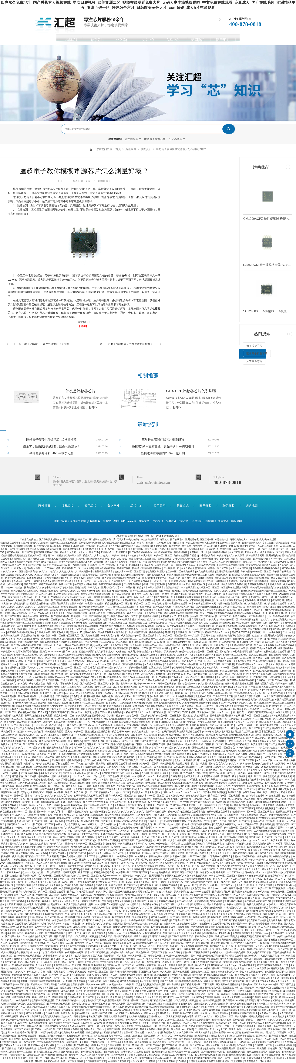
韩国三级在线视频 (96, 930)
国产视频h (237, 891)
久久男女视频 (228, 863)
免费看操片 (64, 776)
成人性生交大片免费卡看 (96, 802)
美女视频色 (26, 709)
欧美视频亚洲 (167, 763)
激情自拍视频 (39, 738)
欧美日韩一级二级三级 (23, 744)
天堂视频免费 (28, 635)
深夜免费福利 (115, 674)
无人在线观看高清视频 (84, 789)
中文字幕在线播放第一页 (201, 654)
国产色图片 (242, 754)
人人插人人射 (131, 1058)
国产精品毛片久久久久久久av (15, 757)
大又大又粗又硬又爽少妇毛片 (179, 1016)
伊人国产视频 (114, 715)
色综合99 (166, 962)
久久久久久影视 (161, 610)
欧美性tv (139, 549)
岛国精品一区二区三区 (239, 821)
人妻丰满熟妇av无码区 (81, 850)
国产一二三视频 (56, 555)
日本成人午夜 (240, 686)
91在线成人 (188, 773)
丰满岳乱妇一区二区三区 (140, 766)
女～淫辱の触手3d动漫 (142, 898)
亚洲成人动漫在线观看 (258, 578)
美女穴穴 (131, 786)
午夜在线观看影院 (236, 904)
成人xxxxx (54, 1051)
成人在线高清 (102, 879)
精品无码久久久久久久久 (19, 824)
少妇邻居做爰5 (14, 584)
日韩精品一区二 (96, 565)
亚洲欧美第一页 (171, 568)
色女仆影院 (124, 709)
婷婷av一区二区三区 (128, 818)
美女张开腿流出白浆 (50, 773)
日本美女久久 (57, 843)
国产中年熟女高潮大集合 (192, 664)
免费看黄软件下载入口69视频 (93, 779)
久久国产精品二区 (70, 895)
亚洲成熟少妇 (273, 555)
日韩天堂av (105, 866)
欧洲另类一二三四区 (39, 1058)
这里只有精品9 (91, 574)
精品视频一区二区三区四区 (142, 558)
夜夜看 (64, 766)
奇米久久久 (97, 670)
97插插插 (182, 1061)
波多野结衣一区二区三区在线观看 (87, 702)
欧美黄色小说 (199, 584)
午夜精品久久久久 (159, 808)
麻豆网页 (169, 875)
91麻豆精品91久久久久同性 (53, 661)
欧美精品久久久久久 (29, 734)
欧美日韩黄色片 (245, 642)
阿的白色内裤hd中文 (53, 706)
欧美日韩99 (221, 546)
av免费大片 (213, 667)
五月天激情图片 (51, 680)
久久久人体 (20, 971)
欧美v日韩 (33, 789)
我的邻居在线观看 (9, 542)
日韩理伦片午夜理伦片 (157, 805)
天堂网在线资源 (203, 696)
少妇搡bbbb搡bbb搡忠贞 (122, 952)
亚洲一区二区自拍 (147, 757)
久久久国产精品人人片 (175, 879)
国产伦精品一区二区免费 (24, 776)
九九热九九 (146, 610)
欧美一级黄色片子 (41, 997)
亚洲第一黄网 (209, 603)
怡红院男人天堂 (242, 914)
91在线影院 (288, 991)
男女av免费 (74, 648)
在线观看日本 (134, 904)
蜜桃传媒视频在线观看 (275, 651)
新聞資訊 (198, 40)
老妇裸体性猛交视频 (241, 558)
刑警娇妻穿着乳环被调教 (26, 699)
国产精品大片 (178, 619)
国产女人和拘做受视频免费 (81, 891)
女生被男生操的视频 (81, 757)
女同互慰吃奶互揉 (152, 933)
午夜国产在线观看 (64, 654)
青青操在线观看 (167, 901)
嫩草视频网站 (12, 667)
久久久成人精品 (119, 558)
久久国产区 (61, 648)
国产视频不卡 (123, 683)
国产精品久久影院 (158, 622)
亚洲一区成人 (155, 1016)
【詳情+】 (94, 407)
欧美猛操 (221, 635)
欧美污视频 (275, 1051)
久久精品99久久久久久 (144, 776)
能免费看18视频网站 (24, 763)
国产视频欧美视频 (62, 927)
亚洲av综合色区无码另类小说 (241, 750)
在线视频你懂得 (15, 863)
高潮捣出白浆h (19, 558)
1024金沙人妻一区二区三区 (224, 946)
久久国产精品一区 (56, 738)
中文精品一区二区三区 (97, 546)
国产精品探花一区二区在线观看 (63, 709)
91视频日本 (122, 552)
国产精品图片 (154, 699)
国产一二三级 (70, 651)
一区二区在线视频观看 (179, 917)
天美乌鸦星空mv (62, 965)
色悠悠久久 (258, 635)
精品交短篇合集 (279, 578)
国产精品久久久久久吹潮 (72, 590)
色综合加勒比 (187, 770)
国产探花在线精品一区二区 (268, 734)
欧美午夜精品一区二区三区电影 (23, 654)
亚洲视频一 (226, 638)
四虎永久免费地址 (133, 1035)
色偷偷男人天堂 (216, 834)
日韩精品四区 (34, 1055)
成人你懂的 (167, 750)
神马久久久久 (18, 814)
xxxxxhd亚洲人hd (179, 808)
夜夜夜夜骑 (111, 863)
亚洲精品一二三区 (139, 648)
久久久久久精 (153, 1032)
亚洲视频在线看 (284, 811)
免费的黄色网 (264, 856)
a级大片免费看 (78, 744)
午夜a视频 (246, 571)
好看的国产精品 (169, 562)
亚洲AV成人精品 (160, 850)
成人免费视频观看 (253, 603)
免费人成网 (73, 594)
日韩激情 (164, 920)
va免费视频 (137, 670)
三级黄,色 (217, 594)
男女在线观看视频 (194, 744)
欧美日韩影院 (225, 722)
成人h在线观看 (211, 840)
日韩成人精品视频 (216, 680)
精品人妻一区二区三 (64, 715)
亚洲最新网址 (59, 760)
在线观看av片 (140, 706)
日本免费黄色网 (9, 696)
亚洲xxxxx (225, 542)
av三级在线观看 (148, 738)
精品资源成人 (288, 927)
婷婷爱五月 (227, 978)
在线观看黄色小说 (218, 789)
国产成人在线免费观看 (197, 853)
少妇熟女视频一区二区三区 (18, 895)
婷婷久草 (187, 546)
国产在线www (262, 933)
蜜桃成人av (63, 818)
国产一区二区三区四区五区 (238, 879)
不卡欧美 (253, 686)
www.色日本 (51, 667)
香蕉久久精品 (209, 597)
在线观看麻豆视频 (44, 728)
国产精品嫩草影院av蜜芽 (136, 923)
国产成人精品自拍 (214, 683)
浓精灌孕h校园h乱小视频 (40, 814)
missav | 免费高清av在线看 (140, 626)
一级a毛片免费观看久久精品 (60, 558)
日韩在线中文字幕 (74, 866)
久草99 (161, 738)
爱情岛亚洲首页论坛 (20, 738)
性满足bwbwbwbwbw (51, 651)
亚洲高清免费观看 (58, 690)
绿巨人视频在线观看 (105, 568)
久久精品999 (172, 680)
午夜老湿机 (76, 923)
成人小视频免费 (252, 709)
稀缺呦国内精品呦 (50, 802)
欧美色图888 (7, 651)
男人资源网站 (278, 763)
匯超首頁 (47, 40)
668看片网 (111, 830)
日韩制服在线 (158, 927)
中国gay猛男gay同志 (184, 606)
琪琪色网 (161, 584)
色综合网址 (255, 805)
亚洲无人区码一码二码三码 (47, 725)
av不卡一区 (37, 1010)
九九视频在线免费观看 (56, 850)
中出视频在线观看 (163, 552)
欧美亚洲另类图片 (156, 571)
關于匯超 (223, 40)
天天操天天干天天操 (223, 696)
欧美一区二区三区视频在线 (193, 827)
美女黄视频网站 (146, 600)
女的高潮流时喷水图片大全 (199, 882)
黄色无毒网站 (199, 888)
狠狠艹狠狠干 (31, 584)
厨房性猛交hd (212, 782)
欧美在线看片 (144, 798)
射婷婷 (259, 638)
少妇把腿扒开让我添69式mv (128, 1013)
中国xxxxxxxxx (59, 565)
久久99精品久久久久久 (55, 830)
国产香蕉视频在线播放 (141, 552)
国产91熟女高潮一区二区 (89, 638)
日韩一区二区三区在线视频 (46, 597)
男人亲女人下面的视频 (266, 738)
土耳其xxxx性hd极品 (271, 709)
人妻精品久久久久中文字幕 (139, 907)
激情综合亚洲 (54, 549)
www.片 (253, 747)
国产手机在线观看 (122, 859)
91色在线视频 (81, 968)
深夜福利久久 (211, 805)
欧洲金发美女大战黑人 (34, 872)
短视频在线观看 (23, 885)
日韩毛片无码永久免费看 (139, 978)
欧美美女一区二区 (140, 837)
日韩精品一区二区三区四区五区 (102, 629)
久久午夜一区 (99, 674)
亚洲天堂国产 (156, 875)
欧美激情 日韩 (254, 606)
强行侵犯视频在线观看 (47, 552)
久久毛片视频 (274, 632)
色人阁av (183, 702)
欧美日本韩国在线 (239, 677)
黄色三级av (101, 712)
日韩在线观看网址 (255, 555)
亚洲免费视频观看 (51, 578)
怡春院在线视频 (130, 1029)
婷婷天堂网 (246, 670)
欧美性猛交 (74, 824)
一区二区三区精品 (113, 827)
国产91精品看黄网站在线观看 (26, 645)
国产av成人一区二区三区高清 (96, 648)
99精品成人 (157, 603)
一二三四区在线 (235, 872)
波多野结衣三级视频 (108, 840)
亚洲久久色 (288, 632)
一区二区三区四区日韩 (247, 725)
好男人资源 (20, 722)
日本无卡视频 (282, 661)
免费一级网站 (54, 805)
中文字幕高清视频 (36, 549)
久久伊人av (206, 1013)
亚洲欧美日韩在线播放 (118, 616)
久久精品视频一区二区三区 (242, 789)
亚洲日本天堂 (27, 927)
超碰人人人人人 (37, 805)
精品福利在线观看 (59, 603)
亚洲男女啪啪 (186, 690)
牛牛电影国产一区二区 (46, 943)
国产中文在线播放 (34, 1013)
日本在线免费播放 (90, 898)
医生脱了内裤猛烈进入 (250, 690)
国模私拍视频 (12, 875)
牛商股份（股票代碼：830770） (171, 521)
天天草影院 (179, 891)
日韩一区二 (126, 661)
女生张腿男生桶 (286, 830)
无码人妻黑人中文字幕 (163, 914)
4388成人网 (98, 863)
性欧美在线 (238, 866)
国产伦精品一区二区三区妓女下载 (199, 661)
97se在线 (229, 744)
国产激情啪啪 (40, 895)
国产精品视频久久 (103, 792)
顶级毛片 (66, 869)
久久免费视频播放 (205, 571)
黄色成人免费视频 (39, 843)
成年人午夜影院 (38, 750)
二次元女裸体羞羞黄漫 (278, 542)
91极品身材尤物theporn (91, 610)
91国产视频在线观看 (94, 1042)
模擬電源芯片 (21, 188)
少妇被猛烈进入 (279, 619)
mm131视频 (123, 898)
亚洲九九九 (179, 930)
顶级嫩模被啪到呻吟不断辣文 (250, 1032)
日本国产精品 (271, 638)
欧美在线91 (130, 757)
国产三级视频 (170, 1045)
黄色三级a (94, 552)
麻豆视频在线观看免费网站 (235, 587)
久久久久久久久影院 (256, 968)
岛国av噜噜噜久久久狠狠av (34, 542)
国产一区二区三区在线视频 (280, 702)
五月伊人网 (286, 776)
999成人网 (179, 766)
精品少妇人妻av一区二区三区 (130, 696)
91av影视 (284, 850)
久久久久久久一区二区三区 (170, 1019)
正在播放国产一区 (71, 568)
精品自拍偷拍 (182, 786)
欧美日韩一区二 (172, 898)
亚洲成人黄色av (10, 770)
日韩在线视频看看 (199, 814)
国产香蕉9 (142, 949)
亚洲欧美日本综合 (199, 725)
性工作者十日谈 (245, 1045)
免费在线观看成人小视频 (99, 600)
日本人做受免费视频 (119, 734)
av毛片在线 (160, 731)
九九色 (90, 975)
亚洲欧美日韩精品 (161, 722)
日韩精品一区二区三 (53, 645)
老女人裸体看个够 (153, 879)
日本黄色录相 (254, 1058)
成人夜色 (117, 686)
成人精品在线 (260, 1029)
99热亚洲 (93, 991)
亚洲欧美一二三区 (135, 959)
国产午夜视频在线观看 (176, 603)
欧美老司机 (272, 574)
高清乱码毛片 (90, 667)
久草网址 (138, 891)
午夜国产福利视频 (216, 581)
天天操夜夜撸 (146, 565)
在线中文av (6, 888)
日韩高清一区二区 (214, 744)
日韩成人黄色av (135, 782)
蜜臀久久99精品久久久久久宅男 (147, 693)
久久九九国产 (151, 670)
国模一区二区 (254, 776)
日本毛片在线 (34, 568)
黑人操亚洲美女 (73, 706)
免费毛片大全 (115, 933)
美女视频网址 (114, 654)
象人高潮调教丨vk (284, 597)
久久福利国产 (75, 834)
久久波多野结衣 (168, 802)
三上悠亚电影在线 (82, 882)
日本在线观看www (110, 834)
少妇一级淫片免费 (77, 830)
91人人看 (252, 898)
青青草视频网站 (210, 558)
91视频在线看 (224, 549)
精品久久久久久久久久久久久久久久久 (182, 792)
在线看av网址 (246, 946)
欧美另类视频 (125, 843)
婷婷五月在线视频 (48, 584)
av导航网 (246, 997)
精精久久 (213, 920)
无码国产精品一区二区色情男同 (179, 994)
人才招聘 (248, 40)
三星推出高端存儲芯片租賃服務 (163, 439)
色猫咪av (216, 1019)
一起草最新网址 (241, 651)
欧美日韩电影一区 (182, 667)
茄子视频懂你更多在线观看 (38, 715)
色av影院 (69, 587)
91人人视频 (198, 962)
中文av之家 (286, 917)
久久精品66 (197, 997)
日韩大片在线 (14, 872)
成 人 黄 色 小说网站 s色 (275, 847)
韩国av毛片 (33, 1026)
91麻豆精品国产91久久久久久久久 (156, 638)
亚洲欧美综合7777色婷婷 (181, 943)
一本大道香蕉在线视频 (278, 616)
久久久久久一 (224, 712)
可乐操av (284, 638)
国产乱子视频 (78, 930)
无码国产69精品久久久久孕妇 (209, 690)
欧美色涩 (86, 680)
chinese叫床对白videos (74, 597)
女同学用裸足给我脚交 (27, 651)
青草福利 (225, 994)
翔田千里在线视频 (215, 843)
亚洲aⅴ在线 (158, 895)
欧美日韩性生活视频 (193, 782)
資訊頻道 (131, 149)
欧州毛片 (111, 786)
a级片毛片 (202, 949)
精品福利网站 (246, 962)
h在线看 (168, 760)
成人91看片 (129, 699)
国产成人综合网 (241, 622)
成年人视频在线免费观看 (242, 1003)
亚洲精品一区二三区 (203, 546)
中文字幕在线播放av (244, 693)
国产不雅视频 (271, 939)
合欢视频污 (274, 654)
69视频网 (106, 901)
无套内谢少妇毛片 (101, 917)
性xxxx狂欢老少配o (97, 776)
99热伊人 (169, 863)
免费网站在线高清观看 (239, 635)
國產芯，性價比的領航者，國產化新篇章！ (51, 446)
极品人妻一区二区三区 (70, 667)
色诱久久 (263, 626)
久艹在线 (226, 1019)
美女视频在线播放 (25, 853)
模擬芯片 (72, 40)
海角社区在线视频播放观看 (266, 568)
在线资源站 (33, 590)
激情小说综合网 (204, 645)
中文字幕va (40, 562)
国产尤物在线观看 (90, 635)
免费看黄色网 (183, 914)
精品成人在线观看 (40, 898)
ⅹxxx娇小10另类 (112, 920)
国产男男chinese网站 (243, 923)
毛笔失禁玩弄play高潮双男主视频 (76, 798)
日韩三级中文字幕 (36, 971)
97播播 (8, 581)
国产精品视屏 (242, 744)
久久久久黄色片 (19, 683)
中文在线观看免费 (109, 962)
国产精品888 (126, 702)
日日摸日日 (179, 542)
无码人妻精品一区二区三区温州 (32, 821)
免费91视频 (263, 1007)
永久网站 (38, 987)
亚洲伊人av (99, 654)
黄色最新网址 (183, 763)
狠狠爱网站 (69, 754)
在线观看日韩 (234, 792)
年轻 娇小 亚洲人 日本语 (66, 814)
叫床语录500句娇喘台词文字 (221, 818)
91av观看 (125, 546)
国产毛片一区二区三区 (181, 920)
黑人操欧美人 (240, 712)
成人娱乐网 (283, 741)
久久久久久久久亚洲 (221, 853)
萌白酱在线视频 (205, 578)
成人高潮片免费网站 (90, 696)
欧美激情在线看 (75, 626)
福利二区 (270, 642)
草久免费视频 (140, 718)
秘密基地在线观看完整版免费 (86, 677)
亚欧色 (168, 693)
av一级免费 (164, 619)
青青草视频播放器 (182, 939)
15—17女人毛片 (165, 1035)
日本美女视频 (94, 981)
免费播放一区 (97, 811)
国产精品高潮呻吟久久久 (190, 683)
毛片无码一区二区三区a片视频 (53, 875)
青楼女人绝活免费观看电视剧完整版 (217, 699)
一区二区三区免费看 (146, 635)
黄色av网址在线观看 (98, 987)
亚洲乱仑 (107, 927)
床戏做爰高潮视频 (273, 911)
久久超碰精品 (78, 975)
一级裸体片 (264, 943)
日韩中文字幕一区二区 (119, 1045)
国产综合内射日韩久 (114, 626)
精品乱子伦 (201, 965)
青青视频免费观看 (256, 584)
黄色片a (267, 606)
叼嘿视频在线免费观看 (165, 702)
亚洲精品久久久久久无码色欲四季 (273, 722)
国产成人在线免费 (121, 594)
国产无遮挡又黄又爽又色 (199, 686)
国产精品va (194, 1010)
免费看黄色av (177, 882)
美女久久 (162, 965)
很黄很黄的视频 (123, 728)
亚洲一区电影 (18, 818)
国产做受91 (225, 651)
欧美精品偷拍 (149, 578)
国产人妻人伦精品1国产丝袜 (32, 782)
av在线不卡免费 (70, 885)
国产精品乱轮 (41, 546)
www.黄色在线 (7, 600)
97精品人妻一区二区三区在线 (147, 1045)
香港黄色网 (101, 885)
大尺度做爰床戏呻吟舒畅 (117, 670)
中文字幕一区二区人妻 (169, 578)
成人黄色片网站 (184, 718)
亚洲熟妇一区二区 (182, 962)
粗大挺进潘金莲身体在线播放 (96, 594)
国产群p (135, 616)
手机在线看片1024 (65, 763)
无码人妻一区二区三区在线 (27, 581)
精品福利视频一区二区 (116, 603)
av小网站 (154, 594)
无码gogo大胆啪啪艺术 (33, 792)
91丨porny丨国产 (188, 885)
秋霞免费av (222, 574)
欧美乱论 (89, 712)
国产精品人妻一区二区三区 (217, 616)
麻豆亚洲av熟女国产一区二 (196, 594)
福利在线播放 (210, 933)
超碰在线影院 (74, 760)
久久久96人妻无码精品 (147, 987)
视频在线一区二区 (119, 808)
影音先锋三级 (160, 798)
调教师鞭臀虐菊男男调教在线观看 (181, 613)
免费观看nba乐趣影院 (98, 558)
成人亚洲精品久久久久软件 (177, 859)
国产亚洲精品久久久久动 (42, 840)
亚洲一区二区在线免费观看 (181, 571)
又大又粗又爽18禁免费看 (267, 863)
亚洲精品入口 (169, 1055)
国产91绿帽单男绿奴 (110, 574)
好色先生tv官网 (135, 613)
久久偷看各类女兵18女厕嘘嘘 (186, 597)
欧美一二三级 (119, 555)
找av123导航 (268, 549)
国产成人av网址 (270, 565)
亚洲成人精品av (70, 725)
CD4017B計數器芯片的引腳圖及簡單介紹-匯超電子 (193, 391)
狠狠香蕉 (226, 776)
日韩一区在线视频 (159, 677)
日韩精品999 (254, 786)
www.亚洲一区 (263, 987)
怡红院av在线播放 (116, 613)
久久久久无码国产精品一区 (209, 770)
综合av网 (24, 1032)
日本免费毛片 (221, 645)
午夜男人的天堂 (8, 914)
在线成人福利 (45, 1035)
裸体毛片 (47, 901)
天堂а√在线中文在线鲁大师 (64, 610)
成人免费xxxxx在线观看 (199, 891)
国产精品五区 (131, 885)
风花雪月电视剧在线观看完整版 (119, 542)
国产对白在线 (43, 635)
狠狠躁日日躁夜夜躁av (47, 622)
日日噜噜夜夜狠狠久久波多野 (172, 654)
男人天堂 (14, 798)
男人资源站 (80, 971)
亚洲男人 (177, 590)
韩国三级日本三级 (244, 875)
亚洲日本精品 (35, 722)
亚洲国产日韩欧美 (92, 920)
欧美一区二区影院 (129, 597)
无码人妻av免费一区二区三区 (272, 798)
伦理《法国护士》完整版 (143, 1061)
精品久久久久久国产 (108, 837)
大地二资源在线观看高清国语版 (164, 661)
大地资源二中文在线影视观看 (230, 578)
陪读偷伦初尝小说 (69, 683)
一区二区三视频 (56, 866)
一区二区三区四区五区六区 (66, 635)
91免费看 (42, 754)
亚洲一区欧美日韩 (155, 814)
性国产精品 (165, 590)
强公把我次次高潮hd (71, 574)
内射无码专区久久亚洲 (179, 584)
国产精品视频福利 (98, 622)
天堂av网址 (181, 699)
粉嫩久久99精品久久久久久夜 (163, 706)
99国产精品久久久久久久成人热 (52, 744)
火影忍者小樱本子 (61, 920)
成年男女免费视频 (285, 805)
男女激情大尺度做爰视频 (248, 696)
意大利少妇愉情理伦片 (134, 574)
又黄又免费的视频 (262, 843)
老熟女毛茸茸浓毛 (196, 619)
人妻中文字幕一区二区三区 (84, 875)
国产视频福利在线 (197, 834)
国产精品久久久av (97, 699)
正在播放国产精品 (179, 968)
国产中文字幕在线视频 (150, 686)
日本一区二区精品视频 (96, 952)
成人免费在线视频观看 (113, 578)
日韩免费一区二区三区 (98, 744)
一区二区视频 (269, 757)
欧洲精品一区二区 (84, 943)
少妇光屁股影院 (266, 667)
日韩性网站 (159, 674)
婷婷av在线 (259, 821)
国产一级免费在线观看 (144, 728)
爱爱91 (68, 843)
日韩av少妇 (246, 984)
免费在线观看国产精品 (185, 555)
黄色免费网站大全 (187, 562)
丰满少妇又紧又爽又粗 (17, 991)
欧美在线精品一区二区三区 (247, 549)
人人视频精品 (289, 1042)
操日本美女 (200, 1055)
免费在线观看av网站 (284, 885)
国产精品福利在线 (60, 600)
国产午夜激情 (266, 885)
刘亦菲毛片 (146, 674)
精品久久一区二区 (27, 664)
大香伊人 (186, 1048)
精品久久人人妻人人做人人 (74, 552)
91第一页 (81, 558)
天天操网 (134, 610)
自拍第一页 (197, 616)
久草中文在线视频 (155, 680)
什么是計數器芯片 (80, 391)
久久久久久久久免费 (115, 562)
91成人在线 (285, 546)
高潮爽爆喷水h (23, 786)
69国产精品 (146, 606)
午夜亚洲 (259, 642)
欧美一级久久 (115, 699)
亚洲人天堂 (275, 859)
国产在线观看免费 (180, 959)
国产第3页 (88, 686)
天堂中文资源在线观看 (71, 856)
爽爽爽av (45, 616)
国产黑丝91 (177, 549)
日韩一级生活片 (161, 1026)
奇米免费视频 (144, 939)
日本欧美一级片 (182, 693)
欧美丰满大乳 (225, 911)
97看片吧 (42, 712)
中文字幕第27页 (256, 1023)
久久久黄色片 (278, 1016)
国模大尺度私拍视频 (239, 574)
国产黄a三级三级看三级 (222, 725)
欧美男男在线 (174, 574)
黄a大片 (47, 565)
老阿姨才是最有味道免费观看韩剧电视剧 (250, 779)
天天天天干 (90, 856)
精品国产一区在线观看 (116, 610)
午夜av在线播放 (184, 901)
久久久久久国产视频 (240, 568)
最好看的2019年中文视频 (78, 674)
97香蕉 (41, 770)
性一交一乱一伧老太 (159, 843)
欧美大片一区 (66, 619)
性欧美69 (102, 750)
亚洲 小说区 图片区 (26, 619)
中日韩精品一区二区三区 (216, 968)
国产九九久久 (262, 619)
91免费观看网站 (194, 610)
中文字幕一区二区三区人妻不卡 (182, 911)
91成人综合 (180, 779)
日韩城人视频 (145, 555)
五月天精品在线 (36, 558)
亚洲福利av (223, 597)
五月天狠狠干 (247, 987)
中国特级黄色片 (276, 968)
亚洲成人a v (136, 770)
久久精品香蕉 (8, 680)
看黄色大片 (19, 568)
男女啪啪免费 (118, 959)
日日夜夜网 (107, 590)
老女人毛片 (241, 840)
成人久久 (11, 837)
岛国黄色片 (284, 757)
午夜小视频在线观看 (263, 661)
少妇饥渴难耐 (99, 722)
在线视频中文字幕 (62, 581)
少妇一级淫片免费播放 (220, 949)
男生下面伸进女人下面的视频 (188, 600)
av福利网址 (68, 1010)
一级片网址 (241, 773)
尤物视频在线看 (237, 546)
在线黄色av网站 (151, 904)
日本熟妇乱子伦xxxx (185, 565)
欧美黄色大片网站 (93, 827)
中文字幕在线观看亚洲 (202, 802)
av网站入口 (91, 866)
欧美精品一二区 (140, 594)
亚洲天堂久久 (147, 709)
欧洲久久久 (200, 760)
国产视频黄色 (158, 789)
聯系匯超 (229, 505)
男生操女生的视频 (32, 565)
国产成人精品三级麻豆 (151, 760)
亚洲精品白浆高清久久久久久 (34, 571)
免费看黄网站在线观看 (58, 847)
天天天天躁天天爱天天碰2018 (64, 1023)
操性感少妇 (250, 891)
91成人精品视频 (147, 1019)
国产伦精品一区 (56, 786)
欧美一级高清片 (271, 792)
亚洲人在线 (232, 690)
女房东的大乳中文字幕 (157, 959)
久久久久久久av (270, 786)
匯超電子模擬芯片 (154, 138)
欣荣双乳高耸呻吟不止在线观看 (202, 542)
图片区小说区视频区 (264, 731)
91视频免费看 (224, 869)
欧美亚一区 (144, 895)
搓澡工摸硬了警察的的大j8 (73, 987)
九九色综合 (10, 782)
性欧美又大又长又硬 (58, 702)
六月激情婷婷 (74, 939)
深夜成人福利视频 (29, 773)
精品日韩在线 (114, 1029)
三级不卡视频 (189, 712)
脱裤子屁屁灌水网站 (48, 664)
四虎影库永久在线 (10, 635)
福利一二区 (149, 584)
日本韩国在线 (51, 987)
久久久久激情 (55, 782)
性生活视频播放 (175, 744)
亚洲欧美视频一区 (194, 847)
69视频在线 (160, 642)
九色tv (155, 971)
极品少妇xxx (150, 891)
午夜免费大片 (73, 821)
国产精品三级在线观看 (249, 757)
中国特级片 (39, 847)
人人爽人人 (199, 667)
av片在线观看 (188, 587)
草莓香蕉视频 (59, 997)
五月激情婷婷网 (135, 869)
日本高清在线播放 (196, 581)
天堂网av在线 (208, 635)
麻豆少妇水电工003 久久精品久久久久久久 (84, 747)
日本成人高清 (68, 991)
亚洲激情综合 (184, 888)
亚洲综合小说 (99, 715)
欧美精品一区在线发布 (213, 741)
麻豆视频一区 (212, 600)
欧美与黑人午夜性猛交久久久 (265, 587)
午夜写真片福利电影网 (86, 584)
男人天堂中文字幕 (149, 981)
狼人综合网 (211, 734)
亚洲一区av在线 (217, 626)
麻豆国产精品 (264, 952)
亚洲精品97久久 (259, 622)
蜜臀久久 (74, 632)
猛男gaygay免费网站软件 (239, 843)
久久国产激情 (236, 552)
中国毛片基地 (92, 642)
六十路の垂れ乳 (245, 863)
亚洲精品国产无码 (167, 818)
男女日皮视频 (207, 613)
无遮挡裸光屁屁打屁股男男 (244, 1013)
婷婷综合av (6, 987)
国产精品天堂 (287, 984)
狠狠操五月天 (58, 626)
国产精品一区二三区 (140, 603)
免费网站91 (200, 680)
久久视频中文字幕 (124, 856)
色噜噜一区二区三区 (218, 568)
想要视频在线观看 (224, 613)
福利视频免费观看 (50, 949)
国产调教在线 (27, 943)
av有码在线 (275, 677)
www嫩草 (283, 594)
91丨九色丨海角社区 (130, 962)
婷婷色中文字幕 (212, 981)
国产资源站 (178, 754)
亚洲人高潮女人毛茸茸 (112, 587)
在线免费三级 (173, 587)
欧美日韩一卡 (86, 571)
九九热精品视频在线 (140, 914)
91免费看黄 (40, 709)
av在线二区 (251, 917)
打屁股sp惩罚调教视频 (234, 898)
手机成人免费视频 (266, 750)
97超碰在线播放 (88, 632)
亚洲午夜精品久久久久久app (250, 664)
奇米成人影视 (225, 661)
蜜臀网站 (276, 658)
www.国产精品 (21, 984)
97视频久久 (106, 821)
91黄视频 (13, 943)
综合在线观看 (174, 824)
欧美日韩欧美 (12, 907)
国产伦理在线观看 (72, 549)
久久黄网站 (175, 546)
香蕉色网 (200, 843)
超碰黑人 (97, 619)
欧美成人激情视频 (229, 670)
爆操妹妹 (134, 763)
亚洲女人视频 (131, 686)
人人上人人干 (183, 904)
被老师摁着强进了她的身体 (53, 741)
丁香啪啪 (222, 709)
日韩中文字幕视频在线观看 (231, 565)
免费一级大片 (252, 955)
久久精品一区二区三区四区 (212, 562)
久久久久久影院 (236, 555)
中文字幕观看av (143, 1026)
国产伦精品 (239, 1019)
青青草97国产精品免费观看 (233, 920)
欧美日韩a (259, 702)
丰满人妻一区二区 (137, 955)
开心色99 (258, 879)
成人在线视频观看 (95, 795)
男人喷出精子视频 (239, 805)
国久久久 (253, 994)
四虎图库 (169, 632)
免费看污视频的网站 (279, 814)
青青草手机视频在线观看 (28, 706)
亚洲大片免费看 (64, 1045)
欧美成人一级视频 (101, 907)
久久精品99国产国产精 (241, 645)
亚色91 (74, 696)
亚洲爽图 (63, 863)
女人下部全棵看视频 (197, 674)
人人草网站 (233, 658)
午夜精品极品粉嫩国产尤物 (258, 901)
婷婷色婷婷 (261, 581)
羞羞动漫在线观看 (104, 571)
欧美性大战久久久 (147, 619)
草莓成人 (14, 709)
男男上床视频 (178, 853)
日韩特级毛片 (206, 590)
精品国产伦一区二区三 (82, 1048)
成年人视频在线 (37, 683)
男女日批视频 (213, 648)
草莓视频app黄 (90, 939)
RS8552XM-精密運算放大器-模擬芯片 (267, 264)
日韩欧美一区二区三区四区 (186, 629)
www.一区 (67, 882)
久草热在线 (276, 693)
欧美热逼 (126, 776)
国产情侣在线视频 (128, 981)
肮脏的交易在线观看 (159, 856)
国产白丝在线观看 (77, 565)
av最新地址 (136, 645)
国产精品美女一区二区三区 (20, 552)
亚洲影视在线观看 (27, 1035)
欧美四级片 (191, 766)
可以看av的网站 (141, 859)
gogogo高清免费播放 (272, 766)
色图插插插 (135, 747)
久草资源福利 (201, 901)
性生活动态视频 (36, 677)
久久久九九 (213, 619)
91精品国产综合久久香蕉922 (262, 648)
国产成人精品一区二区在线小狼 (31, 702)
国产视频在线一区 (66, 808)
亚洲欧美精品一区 (177, 1010)
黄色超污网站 (21, 603)
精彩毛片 (249, 738)
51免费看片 (20, 677)
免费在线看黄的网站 (28, 642)
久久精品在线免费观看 (27, 693)
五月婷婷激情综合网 (104, 872)
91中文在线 (60, 594)
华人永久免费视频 (183, 760)
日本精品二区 (8, 834)
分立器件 (122, 40)
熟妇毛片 (29, 904)
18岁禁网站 (21, 629)
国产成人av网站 (158, 917)
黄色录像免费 (239, 776)
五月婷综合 (39, 879)
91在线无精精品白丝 (143, 943)
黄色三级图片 (147, 597)
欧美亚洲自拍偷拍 (91, 869)
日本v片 (101, 1029)
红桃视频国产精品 (156, 744)
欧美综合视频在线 (138, 622)
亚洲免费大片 (164, 1013)
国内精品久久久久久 (34, 587)
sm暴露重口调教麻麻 (74, 546)
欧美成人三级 (106, 936)
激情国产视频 (258, 574)
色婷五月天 (38, 757)
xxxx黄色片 (19, 827)
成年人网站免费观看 (194, 728)
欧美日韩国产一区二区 (264, 936)
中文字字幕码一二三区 (199, 821)
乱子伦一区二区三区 (47, 619)
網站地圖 (252, 505)
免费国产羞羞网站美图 (51, 1039)
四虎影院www (238, 811)
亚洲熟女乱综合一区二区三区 (22, 661)
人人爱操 (114, 546)
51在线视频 (201, 773)
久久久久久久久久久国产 (226, 590)
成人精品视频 (266, 699)
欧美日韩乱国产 (189, 923)
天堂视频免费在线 (282, 952)
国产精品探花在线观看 (240, 718)
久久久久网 (113, 722)
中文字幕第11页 (167, 888)
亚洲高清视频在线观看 (228, 571)
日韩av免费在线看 (206, 565)
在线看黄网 (202, 626)
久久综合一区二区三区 (48, 606)
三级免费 (271, 754)
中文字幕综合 (37, 991)
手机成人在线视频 (169, 987)
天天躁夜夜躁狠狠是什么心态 (179, 651)
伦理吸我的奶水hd (92, 760)
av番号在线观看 (69, 606)
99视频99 (232, 610)
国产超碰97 (148, 911)
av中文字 (80, 629)
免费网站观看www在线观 (92, 606)
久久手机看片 (59, 811)
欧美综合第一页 (131, 827)
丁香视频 (127, 706)
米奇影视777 (62, 757)
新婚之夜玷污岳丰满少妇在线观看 (75, 658)
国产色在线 (114, 776)
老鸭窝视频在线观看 (243, 853)
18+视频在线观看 (259, 677)
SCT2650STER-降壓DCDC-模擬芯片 (267, 311)
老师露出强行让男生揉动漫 (155, 773)
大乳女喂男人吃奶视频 (85, 936)
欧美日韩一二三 (75, 738)
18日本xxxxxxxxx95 (218, 888)
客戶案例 (159, 505)
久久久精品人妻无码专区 (194, 568)
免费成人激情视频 (121, 901)
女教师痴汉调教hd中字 (253, 542)
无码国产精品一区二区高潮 (114, 642)
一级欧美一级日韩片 (170, 594)
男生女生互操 (213, 1045)
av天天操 (198, 895)
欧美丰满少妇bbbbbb (194, 734)
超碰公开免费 (220, 798)
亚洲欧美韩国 (7, 706)
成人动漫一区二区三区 (208, 587)
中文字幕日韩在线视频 (29, 869)
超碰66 (84, 978)
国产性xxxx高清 (203, 754)
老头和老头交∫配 (165, 718)
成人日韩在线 (24, 638)
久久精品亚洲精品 (268, 1013)
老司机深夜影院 (257, 754)
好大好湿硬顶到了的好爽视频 (248, 911)
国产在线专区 (178, 709)
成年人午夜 (193, 709)
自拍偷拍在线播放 (23, 546)
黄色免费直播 (115, 712)
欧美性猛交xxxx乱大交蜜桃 (271, 818)
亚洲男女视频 (235, 709)
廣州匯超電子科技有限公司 (29, 308)
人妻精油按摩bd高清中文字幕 (159, 869)
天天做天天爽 (186, 1039)
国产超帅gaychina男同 (178, 642)
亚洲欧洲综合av (17, 1055)
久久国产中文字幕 (61, 1019)
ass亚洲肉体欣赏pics (73, 805)
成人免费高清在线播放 (208, 776)
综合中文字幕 (52, 574)
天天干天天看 (45, 837)
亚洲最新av (284, 882)
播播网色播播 (156, 632)
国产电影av (7, 795)
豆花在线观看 (47, 789)
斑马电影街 (184, 616)
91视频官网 (245, 936)
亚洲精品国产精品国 (117, 747)
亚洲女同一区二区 (37, 555)
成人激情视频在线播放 (52, 638)
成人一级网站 (163, 709)
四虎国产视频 (124, 568)
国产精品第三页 (64, 840)
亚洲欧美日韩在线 (231, 715)
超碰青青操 (104, 782)
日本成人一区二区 (273, 879)
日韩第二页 (88, 1035)
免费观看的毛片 (286, 648)
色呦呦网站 (214, 978)
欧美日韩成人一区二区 (249, 610)
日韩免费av (283, 975)
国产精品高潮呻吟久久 (218, 728)
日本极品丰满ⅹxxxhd (256, 872)
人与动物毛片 (30, 891)
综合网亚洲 (26, 725)
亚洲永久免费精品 (109, 939)
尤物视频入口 (133, 578)
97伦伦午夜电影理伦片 (43, 779)
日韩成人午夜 (276, 626)
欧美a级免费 (183, 1007)
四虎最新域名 (288, 792)
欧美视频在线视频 (149, 616)
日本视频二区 (171, 664)
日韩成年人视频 (177, 581)
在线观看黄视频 (208, 709)
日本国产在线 (25, 930)
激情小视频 (227, 930)
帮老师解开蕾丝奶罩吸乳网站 (231, 802)
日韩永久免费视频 (274, 782)
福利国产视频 (200, 991)
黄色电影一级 (177, 795)
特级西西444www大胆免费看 (29, 731)
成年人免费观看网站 (201, 850)
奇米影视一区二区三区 (262, 597)
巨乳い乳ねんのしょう (32, 667)
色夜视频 (154, 658)
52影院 (135, 709)
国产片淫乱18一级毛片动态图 (184, 677)
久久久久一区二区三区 (84, 581)
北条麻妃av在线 (118, 802)
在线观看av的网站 (252, 792)
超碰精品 (289, 626)
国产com (140, 814)
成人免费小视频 (96, 830)
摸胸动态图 (278, 600)
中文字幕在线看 (91, 834)
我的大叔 (225, 558)
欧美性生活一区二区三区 (188, 632)
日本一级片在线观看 (153, 587)
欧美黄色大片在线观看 (73, 1032)
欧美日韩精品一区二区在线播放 (249, 616)
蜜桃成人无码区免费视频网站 (147, 568)
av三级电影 (55, 546)
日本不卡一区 (83, 722)
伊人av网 (5, 879)
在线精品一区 (76, 1058)
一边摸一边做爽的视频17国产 (184, 622)
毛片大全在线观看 (145, 866)
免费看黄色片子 (168, 616)
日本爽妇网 (75, 959)
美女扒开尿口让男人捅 (19, 597)
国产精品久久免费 (285, 962)
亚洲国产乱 (118, 907)
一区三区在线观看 (197, 856)
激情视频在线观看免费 (259, 629)
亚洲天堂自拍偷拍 (39, 603)
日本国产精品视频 (123, 936)
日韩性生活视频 (43, 927)
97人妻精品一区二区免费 (135, 715)
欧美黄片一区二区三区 (54, 978)
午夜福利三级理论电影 (235, 770)
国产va (106, 760)
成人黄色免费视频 (85, 693)
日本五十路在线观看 (214, 610)
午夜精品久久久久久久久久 (52, 613)
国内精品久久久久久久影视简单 (145, 847)
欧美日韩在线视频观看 (146, 888)
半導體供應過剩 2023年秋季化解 (51, 453)
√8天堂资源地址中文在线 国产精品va (104, 738)
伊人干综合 (143, 1039)
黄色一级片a (263, 693)
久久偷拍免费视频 (232, 766)
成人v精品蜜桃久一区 (166, 1058)
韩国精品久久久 (110, 597)
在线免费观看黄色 (273, 959)
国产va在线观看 (181, 971)
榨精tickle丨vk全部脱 (224, 754)
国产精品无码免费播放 (90, 542)
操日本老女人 (108, 898)
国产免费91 (256, 651)
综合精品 (202, 789)
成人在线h (54, 895)
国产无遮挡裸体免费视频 (46, 766)
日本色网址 (266, 1061)
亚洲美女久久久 (185, 1055)
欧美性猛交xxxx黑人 (153, 645)
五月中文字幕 (25, 674)
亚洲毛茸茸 (163, 946)
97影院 (38, 1061)
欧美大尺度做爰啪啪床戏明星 (120, 814)
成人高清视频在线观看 (275, 603)
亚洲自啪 (180, 686)
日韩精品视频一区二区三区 (81, 997)
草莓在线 (12, 690)
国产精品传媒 (63, 696)
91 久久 (45, 734)
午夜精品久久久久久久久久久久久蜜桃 (258, 594)
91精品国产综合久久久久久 (119, 549)
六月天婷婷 (92, 962)
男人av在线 (222, 677)
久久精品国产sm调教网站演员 (110, 904)
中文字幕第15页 (54, 587)
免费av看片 (90, 1029)
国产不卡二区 (20, 811)
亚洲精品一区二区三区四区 (115, 754)
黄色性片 (117, 1039)
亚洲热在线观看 (53, 1010)
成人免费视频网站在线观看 (195, 946)
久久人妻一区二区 (190, 866)
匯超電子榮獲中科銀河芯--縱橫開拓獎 (51, 439)
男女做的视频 (253, 565)
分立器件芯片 (177, 138)
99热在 (152, 718)
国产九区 (32, 658)
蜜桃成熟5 (252, 1051)
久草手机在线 (39, 994)
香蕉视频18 (275, 991)
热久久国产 (161, 943)
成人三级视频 (75, 750)
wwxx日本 (178, 626)
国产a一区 (67, 578)
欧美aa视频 (277, 923)
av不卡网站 (85, 786)
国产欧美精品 (165, 558)
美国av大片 (53, 683)
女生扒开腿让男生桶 (247, 885)
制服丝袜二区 (66, 584)
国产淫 (36, 638)
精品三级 (70, 638)
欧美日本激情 (94, 597)
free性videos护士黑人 (170, 734)
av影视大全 (273, 904)
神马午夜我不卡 (286, 875)
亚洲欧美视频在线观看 (166, 885)
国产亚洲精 (150, 1035)
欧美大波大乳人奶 (244, 706)
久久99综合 (219, 808)
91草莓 (175, 872)
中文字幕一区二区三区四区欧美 (110, 658)
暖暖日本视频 (141, 936)
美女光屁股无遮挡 (95, 1010)
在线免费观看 (87, 885)
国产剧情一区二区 (128, 638)
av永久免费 (242, 747)
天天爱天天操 (17, 866)
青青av (46, 959)
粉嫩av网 (229, 683)
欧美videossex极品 (96, 984)
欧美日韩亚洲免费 (19, 850)
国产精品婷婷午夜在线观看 (18, 847)
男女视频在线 (283, 898)
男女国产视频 (96, 1016)
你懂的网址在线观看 (77, 613)
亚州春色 (193, 699)
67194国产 (168, 997)
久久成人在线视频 (140, 546)
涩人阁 (68, 731)
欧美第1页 (222, 555)
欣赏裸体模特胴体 (146, 542)
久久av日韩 (144, 789)
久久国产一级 (189, 578)
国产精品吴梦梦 (131, 674)
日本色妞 (132, 555)
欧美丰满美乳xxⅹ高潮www (106, 680)
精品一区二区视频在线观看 (67, 837)
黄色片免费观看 (8, 930)
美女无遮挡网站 (40, 610)
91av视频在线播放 (112, 677)
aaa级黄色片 (141, 856)
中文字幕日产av (136, 805)
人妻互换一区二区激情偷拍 (112, 581)
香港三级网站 (110, 843)
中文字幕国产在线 (223, 686)
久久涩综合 (232, 581)
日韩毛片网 (176, 776)
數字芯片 (97, 40)
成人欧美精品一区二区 (271, 552)
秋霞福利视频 (23, 670)
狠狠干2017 (183, 658)
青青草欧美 (80, 981)
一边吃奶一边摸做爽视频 (153, 1023)
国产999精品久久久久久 (42, 648)
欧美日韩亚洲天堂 (278, 613)
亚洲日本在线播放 (253, 959)
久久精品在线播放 (169, 770)
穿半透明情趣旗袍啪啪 (122, 744)
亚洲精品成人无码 (264, 853)
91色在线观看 (273, 795)
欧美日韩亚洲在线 (226, 1048)
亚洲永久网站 (159, 1051)
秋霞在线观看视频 (121, 917)
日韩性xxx (66, 664)
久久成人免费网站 (153, 664)
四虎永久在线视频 (209, 638)
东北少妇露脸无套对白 (231, 600)
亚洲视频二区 (78, 600)
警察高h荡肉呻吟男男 (94, 965)
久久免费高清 (255, 770)
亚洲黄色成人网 (60, 632)
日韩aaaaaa (92, 661)
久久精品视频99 (217, 738)
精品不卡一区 (110, 619)
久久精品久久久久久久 (45, 795)
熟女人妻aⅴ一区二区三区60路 (130, 571)
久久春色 (190, 626)
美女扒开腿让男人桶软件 (110, 632)
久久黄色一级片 (83, 619)
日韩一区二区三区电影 (85, 840)
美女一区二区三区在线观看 (63, 542)
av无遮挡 (214, 859)
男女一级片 (91, 782)
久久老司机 (286, 670)
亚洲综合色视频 (92, 578)
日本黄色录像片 (128, 798)
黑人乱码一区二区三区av (191, 1045)
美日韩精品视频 (97, 616)
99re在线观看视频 (127, 619)
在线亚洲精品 (239, 786)
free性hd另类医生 (225, 706)
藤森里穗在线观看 (285, 645)
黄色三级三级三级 (241, 632)
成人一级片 (240, 949)
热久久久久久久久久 (259, 840)
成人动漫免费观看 (143, 702)
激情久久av (199, 939)
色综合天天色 (237, 968)
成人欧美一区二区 (109, 661)
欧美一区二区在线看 (73, 782)
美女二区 (149, 549)
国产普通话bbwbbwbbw (75, 773)
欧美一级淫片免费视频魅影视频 (164, 1048)
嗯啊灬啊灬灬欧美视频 (43, 670)
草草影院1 (158, 651)
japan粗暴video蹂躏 (42, 686)
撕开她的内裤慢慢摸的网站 (21, 632)
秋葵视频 (89, 879)
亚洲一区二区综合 (20, 779)
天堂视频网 (237, 1061)
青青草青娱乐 (218, 971)
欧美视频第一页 (64, 670)
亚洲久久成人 (252, 552)
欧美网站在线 (62, 879)
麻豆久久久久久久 (204, 1016)
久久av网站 (102, 891)
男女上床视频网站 (207, 722)
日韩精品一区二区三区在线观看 (272, 680)
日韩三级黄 (211, 1039)
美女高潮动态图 (121, 648)
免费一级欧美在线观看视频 (28, 955)
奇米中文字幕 (228, 1045)
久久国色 (176, 722)
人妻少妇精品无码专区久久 (187, 558)
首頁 (119, 149)
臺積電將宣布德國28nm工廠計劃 (163, 453)
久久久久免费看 (153, 994)
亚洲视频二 (131, 895)
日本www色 (279, 562)
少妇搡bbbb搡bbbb (82, 1019)
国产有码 (235, 542)
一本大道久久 (134, 562)
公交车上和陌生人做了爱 (233, 606)
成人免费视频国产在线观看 (204, 959)
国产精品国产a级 (281, 629)
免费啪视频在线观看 (242, 933)
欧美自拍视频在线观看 (140, 642)
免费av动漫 (108, 696)
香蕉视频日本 (76, 766)
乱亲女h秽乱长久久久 (240, 1029)
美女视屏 (241, 847)
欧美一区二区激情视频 (224, 642)
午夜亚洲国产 (185, 895)
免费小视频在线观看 (172, 847)
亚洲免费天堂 (264, 600)
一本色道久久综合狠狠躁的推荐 (91, 734)
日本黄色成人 (76, 642)
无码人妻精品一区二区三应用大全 (197, 706)
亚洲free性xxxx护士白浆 (233, 648)
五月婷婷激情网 (87, 651)
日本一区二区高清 (99, 808)
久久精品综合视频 (153, 613)
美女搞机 (146, 779)
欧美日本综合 (110, 638)
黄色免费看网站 (143, 1042)
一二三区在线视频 (51, 568)
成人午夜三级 (166, 891)
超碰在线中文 (37, 946)
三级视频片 (152, 920)
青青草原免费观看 (91, 901)
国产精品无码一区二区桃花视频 (198, 574)
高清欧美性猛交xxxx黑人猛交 (181, 789)
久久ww (278, 760)
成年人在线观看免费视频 (233, 584)
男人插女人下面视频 (264, 645)
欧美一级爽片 (122, 590)
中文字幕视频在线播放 (212, 629)
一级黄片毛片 (108, 635)
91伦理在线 (100, 1023)
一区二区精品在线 (118, 622)
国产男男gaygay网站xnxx (54, 859)
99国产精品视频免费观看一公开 (251, 613)
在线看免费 (236, 603)
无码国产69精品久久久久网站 (166, 952)
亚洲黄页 (289, 911)
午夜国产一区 (55, 754)
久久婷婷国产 (278, 933)
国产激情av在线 (28, 875)
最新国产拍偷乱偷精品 (45, 798)
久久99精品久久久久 (93, 549)
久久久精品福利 (208, 911)
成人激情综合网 (95, 728)
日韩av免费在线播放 (64, 722)
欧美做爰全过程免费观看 (26, 859)
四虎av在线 (152, 696)
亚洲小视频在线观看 (25, 754)
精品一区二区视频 (47, 658)
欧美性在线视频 (163, 754)
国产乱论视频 (162, 597)
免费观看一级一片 (198, 552)
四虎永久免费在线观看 (124, 600)
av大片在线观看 (272, 770)
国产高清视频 (191, 549)
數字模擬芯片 (133, 138)
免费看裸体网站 (160, 968)
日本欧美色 (44, 626)
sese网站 (141, 699)
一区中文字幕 (113, 1042)
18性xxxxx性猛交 (14, 587)
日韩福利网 (176, 773)
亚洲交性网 (81, 587)
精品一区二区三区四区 (207, 651)
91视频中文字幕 (235, 738)
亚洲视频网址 (234, 562)
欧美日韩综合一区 (218, 718)
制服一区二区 (240, 1023)
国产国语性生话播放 (160, 648)
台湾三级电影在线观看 (160, 667)
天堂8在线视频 (143, 840)
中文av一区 (289, 766)
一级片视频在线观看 (236, 629)
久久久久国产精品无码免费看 (277, 696)
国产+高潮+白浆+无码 (268, 1000)
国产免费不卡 (162, 549)
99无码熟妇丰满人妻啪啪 (18, 610)
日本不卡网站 (275, 558)
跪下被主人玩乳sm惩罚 (52, 693)
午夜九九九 (94, 587)
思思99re (47, 581)
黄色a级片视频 (50, 888)
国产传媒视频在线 (51, 747)
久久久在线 (87, 568)
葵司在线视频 (181, 552)
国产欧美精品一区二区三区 (20, 622)
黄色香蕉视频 (267, 824)
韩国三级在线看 (24, 766)
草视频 (214, 779)
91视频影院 (163, 776)
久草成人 (113, 798)
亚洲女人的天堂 (97, 613)
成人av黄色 (119, 869)
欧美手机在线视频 (122, 943)
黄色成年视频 (93, 590)
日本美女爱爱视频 (277, 581)
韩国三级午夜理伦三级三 (147, 741)
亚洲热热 (98, 718)
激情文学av (281, 667)
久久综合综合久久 (27, 837)
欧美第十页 (142, 863)
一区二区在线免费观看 (138, 581)
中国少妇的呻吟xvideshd (144, 683)
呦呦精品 (202, 837)
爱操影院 (101, 763)
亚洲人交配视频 (76, 661)
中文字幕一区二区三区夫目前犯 (122, 565)
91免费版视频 (266, 994)
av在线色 (30, 718)
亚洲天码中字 (276, 622)
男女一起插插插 (95, 562)
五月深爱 (223, 805)
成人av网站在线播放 (276, 834)
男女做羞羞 (101, 1035)
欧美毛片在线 (43, 760)
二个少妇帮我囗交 (70, 680)
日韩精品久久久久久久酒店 (15, 648)
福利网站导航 (265, 562)
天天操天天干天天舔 (138, 658)
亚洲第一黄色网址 (105, 693)
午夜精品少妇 (34, 747)
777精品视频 (216, 901)
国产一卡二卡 (228, 702)
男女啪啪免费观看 (90, 821)
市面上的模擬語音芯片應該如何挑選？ (130, 344)
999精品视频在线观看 (23, 965)
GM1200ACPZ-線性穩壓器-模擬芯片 (267, 218)
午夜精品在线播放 (282, 856)
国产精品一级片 (164, 626)
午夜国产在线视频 (282, 571)
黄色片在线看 (269, 975)
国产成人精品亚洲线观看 (266, 670)
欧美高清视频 (78, 984)
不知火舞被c (77, 712)
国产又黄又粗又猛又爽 (121, 888)
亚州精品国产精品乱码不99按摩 (271, 683)
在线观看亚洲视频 (10, 981)
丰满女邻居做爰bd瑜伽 (265, 741)
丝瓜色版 (160, 911)
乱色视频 (273, 1048)
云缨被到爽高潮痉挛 (58, 712)
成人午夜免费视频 (137, 1016)
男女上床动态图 (208, 549)
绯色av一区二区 (122, 792)
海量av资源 (223, 603)
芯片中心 (147, 40)
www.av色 (114, 850)
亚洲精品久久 (108, 552)
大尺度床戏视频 (15, 904)
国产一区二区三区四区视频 (171, 757)
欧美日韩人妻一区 (83, 792)
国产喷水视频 (285, 750)
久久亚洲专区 (47, 654)
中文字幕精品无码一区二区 (253, 814)
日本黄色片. (112, 702)
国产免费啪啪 (81, 1045)
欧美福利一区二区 (229, 619)
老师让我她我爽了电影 (200, 879)
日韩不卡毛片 (223, 786)
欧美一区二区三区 (163, 555)
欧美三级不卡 (250, 562)
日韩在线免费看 (234, 834)
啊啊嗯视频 (215, 715)
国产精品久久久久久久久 (35, 975)
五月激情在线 (251, 907)
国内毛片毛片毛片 (116, 766)
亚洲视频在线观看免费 (194, 811)
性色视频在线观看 (40, 600)
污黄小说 (251, 952)
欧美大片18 (241, 975)
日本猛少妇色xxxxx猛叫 (203, 786)
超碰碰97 (33, 741)
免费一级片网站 (164, 600)
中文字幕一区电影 (63, 792)
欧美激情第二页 (82, 670)
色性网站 (23, 805)
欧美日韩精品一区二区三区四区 (271, 590)
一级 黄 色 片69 (159, 581)
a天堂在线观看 (179, 856)
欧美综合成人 (18, 590)
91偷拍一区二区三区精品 (222, 747)
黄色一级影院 (190, 590)
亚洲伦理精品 (77, 818)
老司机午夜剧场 (46, 696)
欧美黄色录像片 (159, 546)
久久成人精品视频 (103, 914)
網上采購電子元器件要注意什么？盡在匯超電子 (48, 344)
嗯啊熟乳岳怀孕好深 (259, 1016)
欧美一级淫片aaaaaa (283, 997)
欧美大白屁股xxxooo (279, 827)
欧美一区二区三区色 (98, 971)
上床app (149, 731)
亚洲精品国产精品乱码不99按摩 (114, 731)
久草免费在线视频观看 (219, 856)
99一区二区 (159, 824)
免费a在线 (232, 626)
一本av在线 (195, 603)
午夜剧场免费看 (151, 562)
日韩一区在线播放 (167, 683)
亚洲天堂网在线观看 (15, 578)
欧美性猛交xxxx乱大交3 (57, 677)
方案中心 (173, 40)
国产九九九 (178, 648)
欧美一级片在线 (73, 555)
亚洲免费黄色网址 (274, 635)
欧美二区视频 (110, 709)
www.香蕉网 (213, 1055)
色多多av (78, 578)
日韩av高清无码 (30, 1039)
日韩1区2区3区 (224, 1023)
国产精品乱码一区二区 (74, 699)
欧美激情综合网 (259, 744)
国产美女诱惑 (247, 581)
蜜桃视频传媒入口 (156, 574)
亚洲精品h (169, 686)
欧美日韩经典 (77, 603)
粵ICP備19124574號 (124, 521)
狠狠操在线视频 (200, 859)
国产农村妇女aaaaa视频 (266, 984)
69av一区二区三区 (261, 571)
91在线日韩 (172, 827)
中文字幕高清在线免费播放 (189, 981)
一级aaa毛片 (228, 991)
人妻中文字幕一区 (164, 565)
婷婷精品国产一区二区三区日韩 (37, 594)
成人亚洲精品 (160, 840)
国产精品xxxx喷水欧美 (43, 1029)
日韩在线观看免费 (195, 648)
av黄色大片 (83, 808)
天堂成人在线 (274, 584)
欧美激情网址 (247, 619)
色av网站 (171, 949)
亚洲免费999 (247, 590)
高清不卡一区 (116, 1035)
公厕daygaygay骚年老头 (254, 859)
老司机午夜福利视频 (75, 645)
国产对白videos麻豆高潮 (135, 677)
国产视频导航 (144, 850)
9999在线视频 (164, 542)
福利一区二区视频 (77, 859)
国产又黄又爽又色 (162, 606)
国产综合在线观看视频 (235, 837)
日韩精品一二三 (37, 629)
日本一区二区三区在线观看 (144, 590)
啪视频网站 (226, 622)
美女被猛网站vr (109, 824)
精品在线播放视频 (246, 818)
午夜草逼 (51, 562)
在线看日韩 (205, 923)
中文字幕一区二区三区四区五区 (262, 546)
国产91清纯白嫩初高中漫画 (241, 680)
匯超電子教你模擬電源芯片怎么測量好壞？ (181, 149)
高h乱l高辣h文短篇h (269, 747)
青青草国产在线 (103, 686)
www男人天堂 (181, 750)
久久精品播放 (254, 847)
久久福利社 (130, 1039)
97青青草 (109, 728)
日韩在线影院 (8, 786)
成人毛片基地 (65, 795)
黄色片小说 (250, 600)
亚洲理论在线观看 (132, 584)
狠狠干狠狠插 (189, 837)
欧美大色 (117, 923)
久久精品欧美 (123, 693)
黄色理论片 (56, 904)
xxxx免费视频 (91, 888)
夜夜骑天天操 (230, 594)
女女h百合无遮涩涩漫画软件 (41, 818)
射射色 (289, 600)
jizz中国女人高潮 (207, 555)
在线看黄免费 (131, 738)
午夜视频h (214, 702)
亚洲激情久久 (151, 770)
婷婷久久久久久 (244, 702)
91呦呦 (70, 971)
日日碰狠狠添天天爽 (247, 699)
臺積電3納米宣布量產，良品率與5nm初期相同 (163, 446)
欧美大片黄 (94, 773)
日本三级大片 (140, 661)
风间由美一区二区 (239, 597)
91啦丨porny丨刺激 (27, 626)
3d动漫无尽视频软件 (150, 629)
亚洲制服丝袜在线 (80, 847)
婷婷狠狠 (80, 1010)
